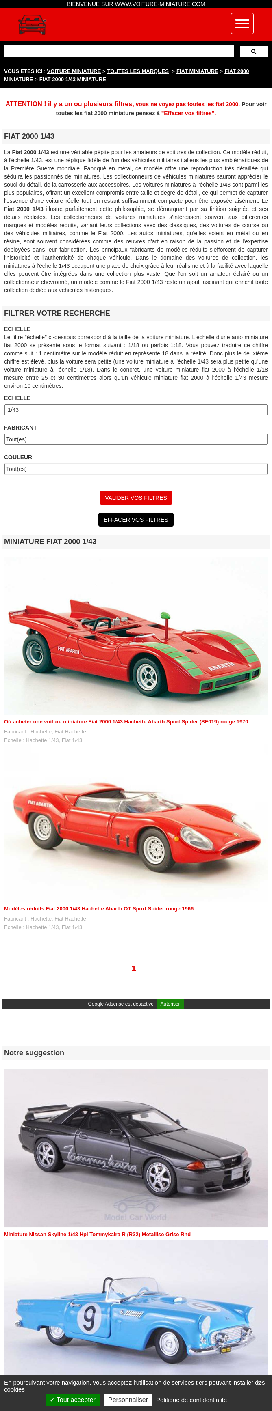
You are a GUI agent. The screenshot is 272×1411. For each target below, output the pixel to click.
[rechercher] (118, 51)
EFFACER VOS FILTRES (136, 519)
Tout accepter (73, 1399)
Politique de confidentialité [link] (191, 1399)
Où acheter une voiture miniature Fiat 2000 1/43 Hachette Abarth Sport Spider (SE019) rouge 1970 (126, 721)
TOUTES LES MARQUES (138, 71)
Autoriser (170, 1004)
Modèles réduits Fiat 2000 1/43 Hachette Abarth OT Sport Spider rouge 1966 (99, 909)
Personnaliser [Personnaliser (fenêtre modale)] (128, 1399)
